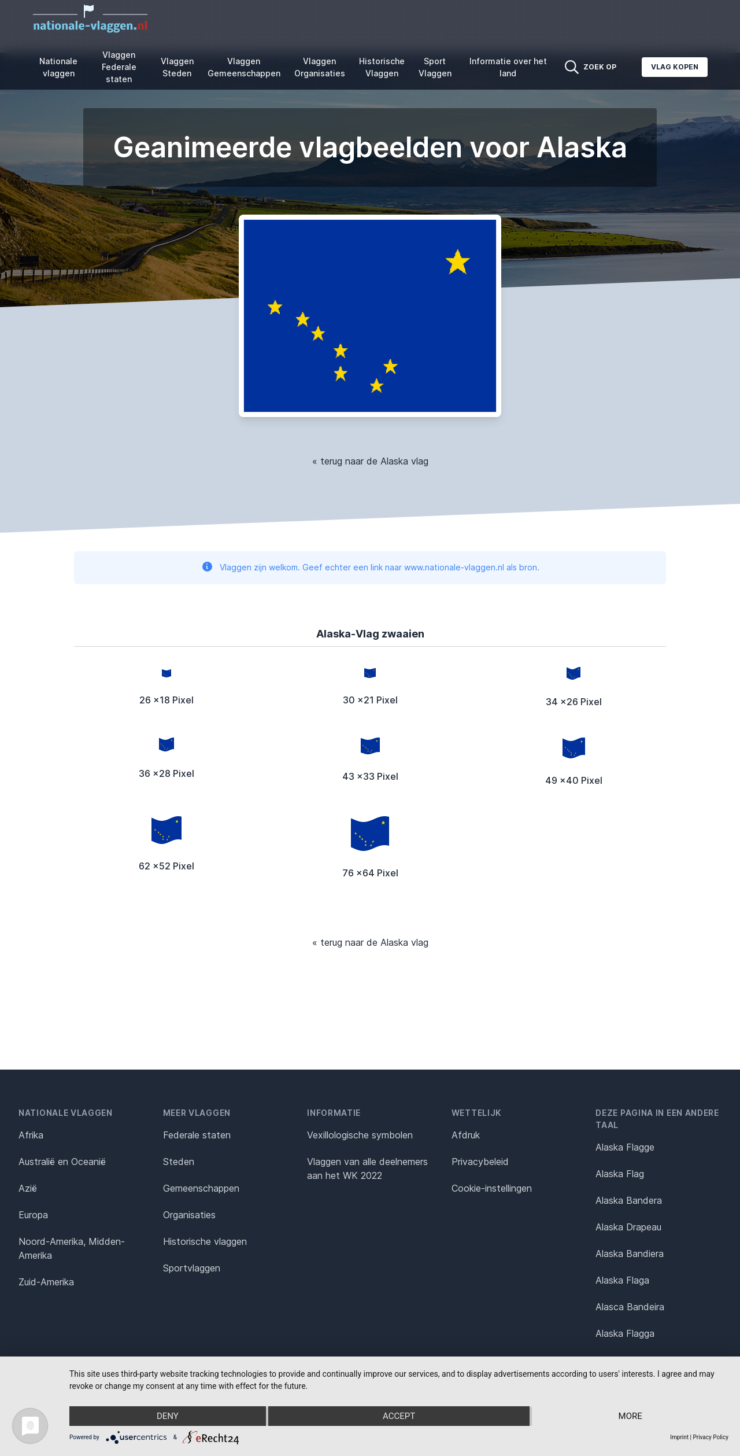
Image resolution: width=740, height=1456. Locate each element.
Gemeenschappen (201, 1188)
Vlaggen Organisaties (319, 67)
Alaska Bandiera (629, 1253)
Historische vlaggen (205, 1241)
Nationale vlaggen (58, 67)
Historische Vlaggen (382, 67)
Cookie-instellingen (492, 1188)
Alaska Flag (619, 1173)
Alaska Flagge (624, 1147)
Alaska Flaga (622, 1280)
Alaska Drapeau (628, 1227)
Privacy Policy (710, 1437)
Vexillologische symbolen (360, 1135)
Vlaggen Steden (177, 67)
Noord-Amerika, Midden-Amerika (71, 1248)
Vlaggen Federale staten (119, 67)
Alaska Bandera (628, 1200)
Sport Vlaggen (435, 67)
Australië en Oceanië (62, 1161)
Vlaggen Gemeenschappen (244, 67)
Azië (27, 1188)
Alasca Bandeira (629, 1307)
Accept (399, 1416)
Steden (178, 1161)
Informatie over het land (508, 67)
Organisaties (189, 1215)
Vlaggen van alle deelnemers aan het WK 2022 (367, 1168)
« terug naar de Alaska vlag (370, 461)
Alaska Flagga (624, 1333)
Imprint (679, 1437)
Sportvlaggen (191, 1268)
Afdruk (466, 1135)
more (630, 1416)
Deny (168, 1416)
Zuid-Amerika (46, 1282)
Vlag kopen (674, 66)
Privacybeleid (480, 1161)
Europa (33, 1215)
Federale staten (197, 1135)
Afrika (30, 1135)
